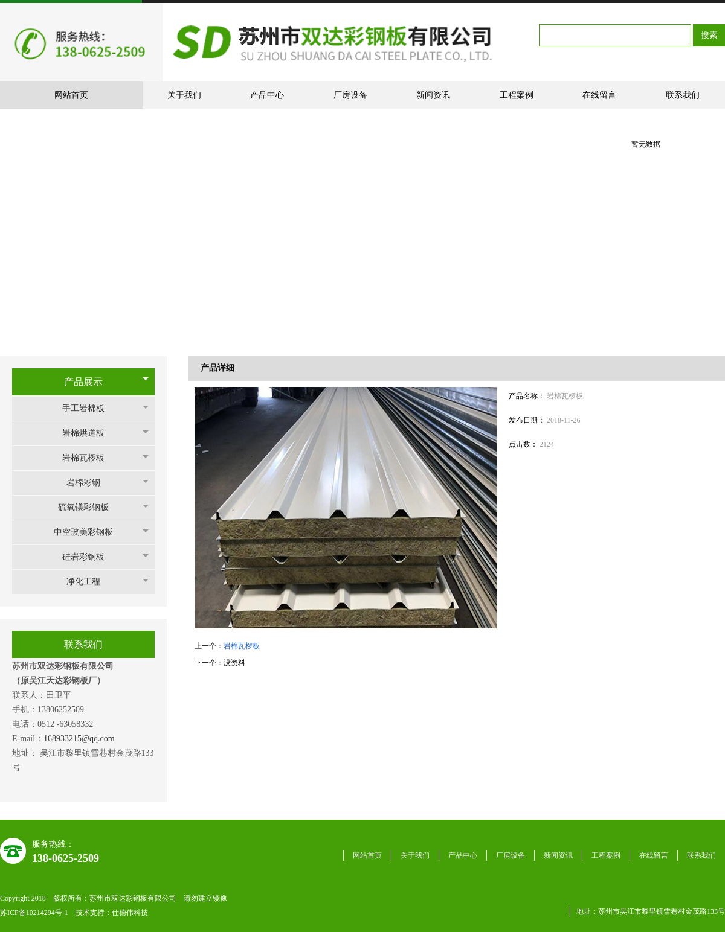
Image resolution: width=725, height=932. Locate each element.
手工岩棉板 (89, 408)
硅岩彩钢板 (89, 556)
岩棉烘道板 (89, 433)
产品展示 (83, 382)
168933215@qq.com (80, 738)
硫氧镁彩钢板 (89, 507)
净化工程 (89, 581)
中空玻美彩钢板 (89, 532)
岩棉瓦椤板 (89, 457)
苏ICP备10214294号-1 (35, 912)
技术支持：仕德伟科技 (112, 912)
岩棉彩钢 (89, 482)
